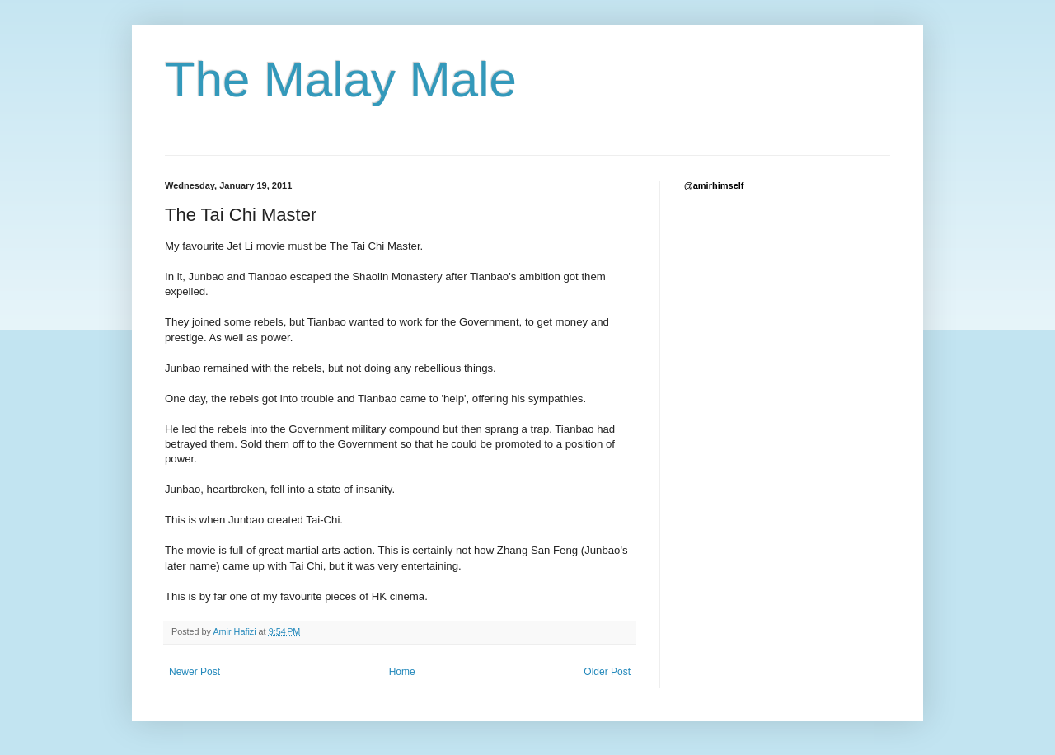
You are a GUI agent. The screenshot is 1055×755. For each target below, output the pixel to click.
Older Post (607, 672)
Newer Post (194, 672)
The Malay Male (341, 79)
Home (402, 672)
